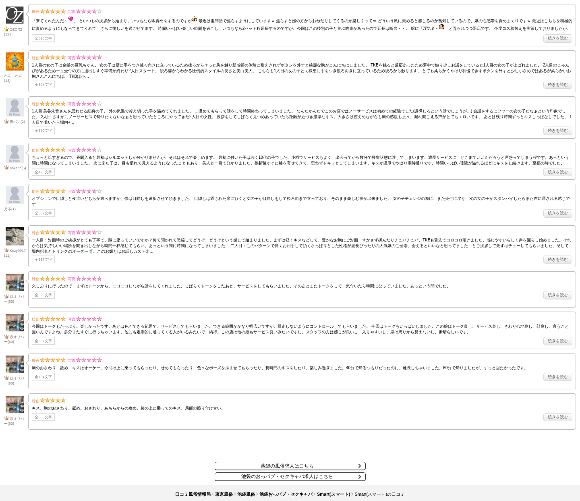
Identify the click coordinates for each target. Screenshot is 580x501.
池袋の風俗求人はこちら (287, 466)
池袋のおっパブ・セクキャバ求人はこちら (287, 476)
